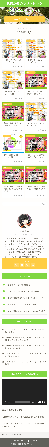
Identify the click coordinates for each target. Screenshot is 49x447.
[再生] (5, 402)
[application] (24, 392)
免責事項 (34, 441)
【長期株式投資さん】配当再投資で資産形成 (23, 416)
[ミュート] (39, 402)
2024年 (13, 435)
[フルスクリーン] (43, 402)
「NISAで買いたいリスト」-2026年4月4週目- (26, 311)
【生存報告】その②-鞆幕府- (18, 284)
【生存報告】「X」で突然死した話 (21, 304)
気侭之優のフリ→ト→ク (24, 4)
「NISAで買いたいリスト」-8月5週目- (22, 353)
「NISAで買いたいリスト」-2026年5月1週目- (26, 298)
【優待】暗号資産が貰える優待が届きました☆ (25, 337)
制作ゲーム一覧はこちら (25, 19)
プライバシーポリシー (19, 441)
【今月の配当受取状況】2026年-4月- (22, 291)
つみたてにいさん (16, 340)
